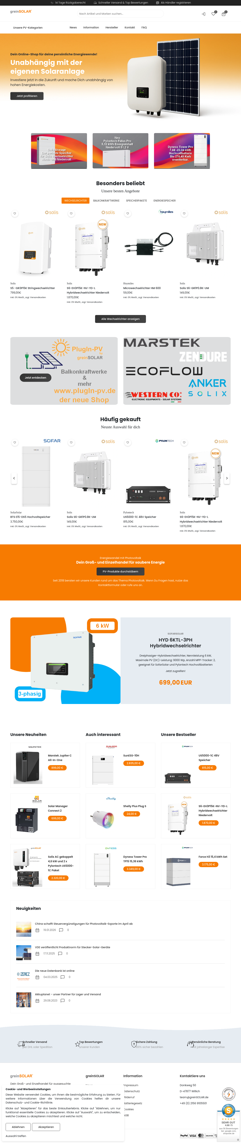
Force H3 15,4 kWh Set (213, 857)
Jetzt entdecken (35, 378)
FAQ (144, 27)
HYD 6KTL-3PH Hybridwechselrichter (175, 643)
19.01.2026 (49, 930)
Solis (13, 283)
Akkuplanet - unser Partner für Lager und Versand (68, 994)
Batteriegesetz (132, 1103)
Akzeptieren (46, 1127)
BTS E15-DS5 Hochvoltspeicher (30, 517)
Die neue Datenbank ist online (55, 971)
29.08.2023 (50, 1000)
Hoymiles (128, 283)
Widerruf (128, 1097)
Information (91, 27)
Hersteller (111, 27)
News (73, 27)
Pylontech (128, 512)
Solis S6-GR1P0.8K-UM (194, 288)
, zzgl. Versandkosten (35, 297)
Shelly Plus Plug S (134, 806)
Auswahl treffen (16, 1136)
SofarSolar (16, 512)
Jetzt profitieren (27, 97)
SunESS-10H (131, 755)
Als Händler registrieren (176, 3)
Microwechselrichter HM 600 (142, 288)
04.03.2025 (50, 977)
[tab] (76, 201)
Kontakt (130, 27)
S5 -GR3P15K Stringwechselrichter (32, 288)
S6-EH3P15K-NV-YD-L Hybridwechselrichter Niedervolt (213, 810)
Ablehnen (18, 1127)
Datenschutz (131, 1091)
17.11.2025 (49, 953)
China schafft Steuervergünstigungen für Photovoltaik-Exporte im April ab (84, 924)
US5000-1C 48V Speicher (139, 517)
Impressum (130, 1085)
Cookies (128, 1109)
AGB (126, 1115)
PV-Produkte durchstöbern (120, 571)
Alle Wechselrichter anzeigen (120, 319)
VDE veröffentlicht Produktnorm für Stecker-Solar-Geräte (72, 947)
